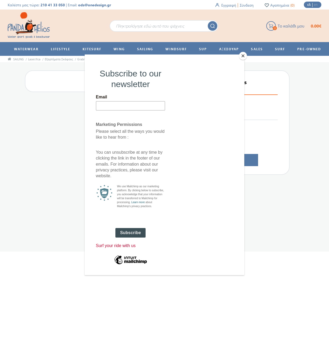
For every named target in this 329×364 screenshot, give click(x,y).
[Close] (243, 56)
